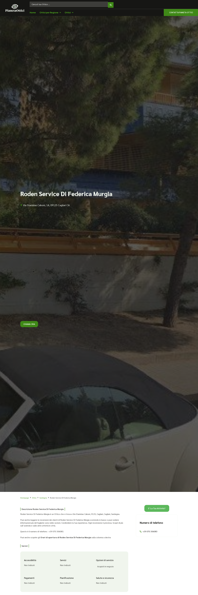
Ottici (34, 496)
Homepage (24, 496)
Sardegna (43, 496)
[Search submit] (111, 3)
